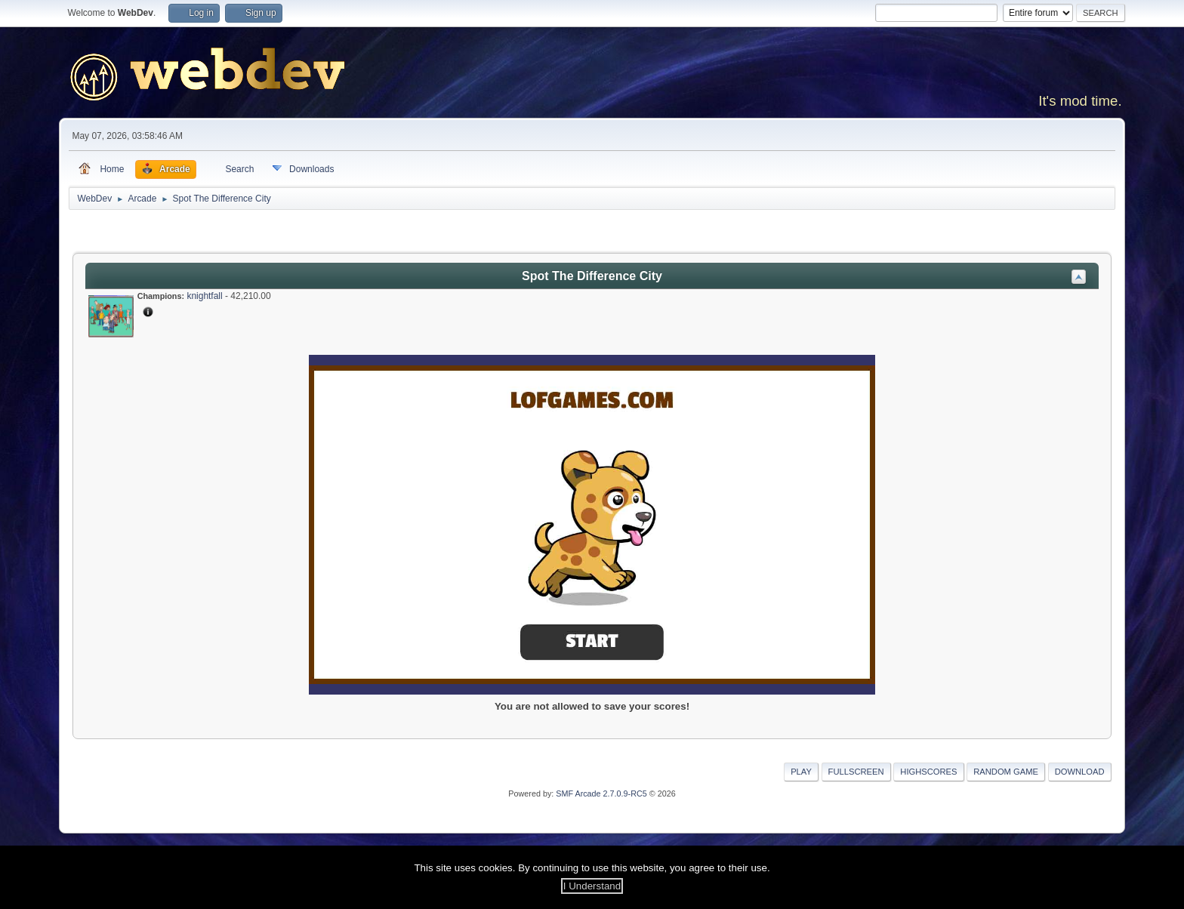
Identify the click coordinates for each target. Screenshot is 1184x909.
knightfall (204, 296)
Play (801, 771)
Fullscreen (856, 771)
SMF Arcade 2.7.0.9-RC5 (601, 793)
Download (1080, 771)
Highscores (928, 771)
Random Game (1005, 771)
